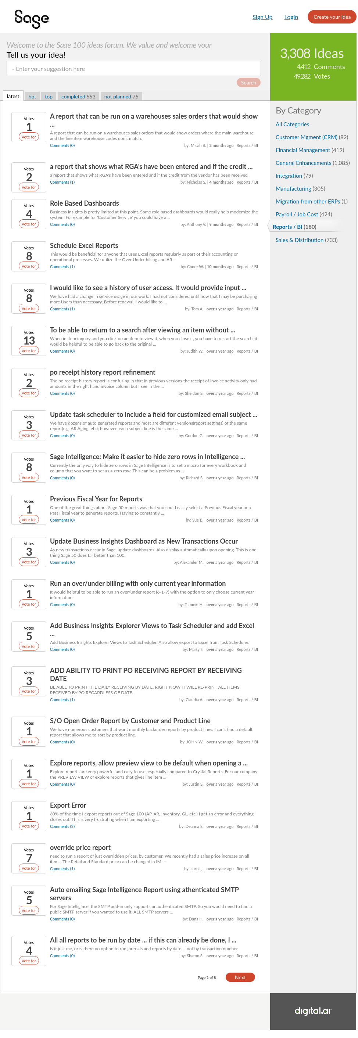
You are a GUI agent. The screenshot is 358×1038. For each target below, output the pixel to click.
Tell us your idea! (36, 55)
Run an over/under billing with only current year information (138, 583)
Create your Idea (332, 17)
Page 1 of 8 (207, 977)
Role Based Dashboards (84, 203)
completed (78, 96)
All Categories (292, 124)
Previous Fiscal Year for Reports (96, 499)
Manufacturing (300, 188)
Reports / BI (294, 226)
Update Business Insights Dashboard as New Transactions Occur (144, 541)
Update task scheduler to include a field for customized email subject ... (153, 414)
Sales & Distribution (306, 240)
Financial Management (310, 150)
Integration (294, 175)
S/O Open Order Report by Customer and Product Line (130, 721)
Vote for (29, 136)
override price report (80, 847)
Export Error (68, 805)
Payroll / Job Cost (304, 214)
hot (32, 96)
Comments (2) (62, 826)
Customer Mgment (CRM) (312, 137)
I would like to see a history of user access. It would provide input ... (148, 288)
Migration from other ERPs (312, 201)
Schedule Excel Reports (84, 245)
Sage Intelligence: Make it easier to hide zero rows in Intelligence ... (147, 457)
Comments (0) (62, 145)
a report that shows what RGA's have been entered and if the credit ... (151, 166)
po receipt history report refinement (102, 372)
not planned (121, 96)
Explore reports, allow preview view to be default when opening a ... (149, 763)
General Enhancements (313, 162)
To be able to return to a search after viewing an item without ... (142, 330)
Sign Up (262, 16)
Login (291, 16)
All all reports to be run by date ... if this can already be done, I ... (143, 940)
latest (13, 96)
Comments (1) (62, 182)
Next (240, 977)
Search (248, 82)
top (49, 96)
